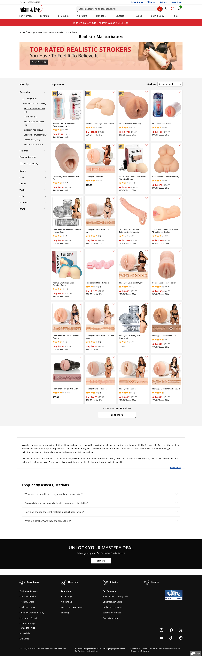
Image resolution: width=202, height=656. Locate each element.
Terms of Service (27, 627)
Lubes (139, 15)
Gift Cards (24, 638)
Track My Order (26, 601)
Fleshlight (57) (30, 116)
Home (22, 32)
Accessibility (25, 633)
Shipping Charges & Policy (31, 612)
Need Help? (177, 2)
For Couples (63, 15)
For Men (44, 15)
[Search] (119, 9)
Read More (175, 467)
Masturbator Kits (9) (33, 144)
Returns (163, 2)
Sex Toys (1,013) (29, 98)
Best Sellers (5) (31, 163)
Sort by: (151, 84)
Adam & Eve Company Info (115, 596)
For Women (25, 15)
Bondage (101, 15)
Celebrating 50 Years (112, 601)
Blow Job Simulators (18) (35, 134)
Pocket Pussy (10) (32, 139)
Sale (176, 15)
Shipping (151, 2)
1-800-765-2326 (33, 2)
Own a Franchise (110, 618)
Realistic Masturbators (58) (34, 110)
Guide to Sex (67, 601)
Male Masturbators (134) (34, 103)
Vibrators (82, 15)
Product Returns (27, 607)
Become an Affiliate (112, 612)
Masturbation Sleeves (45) (34, 123)
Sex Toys (31, 32)
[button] (117, 415)
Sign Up (101, 560)
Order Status (136, 2)
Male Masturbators (46, 32)
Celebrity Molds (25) (33, 130)
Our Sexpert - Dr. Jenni (71, 607)
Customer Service (27, 596)
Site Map (65, 612)
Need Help (69, 582)
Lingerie (120, 15)
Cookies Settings (27, 623)
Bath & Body (157, 15)
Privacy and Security (28, 618)
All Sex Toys (66, 596)
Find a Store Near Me (113, 607)
